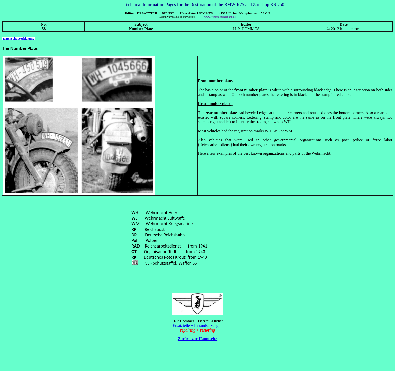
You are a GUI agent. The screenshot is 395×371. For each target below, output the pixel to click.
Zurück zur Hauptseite (197, 339)
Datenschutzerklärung (19, 38)
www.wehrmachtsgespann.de (220, 16)
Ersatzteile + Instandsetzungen (197, 325)
